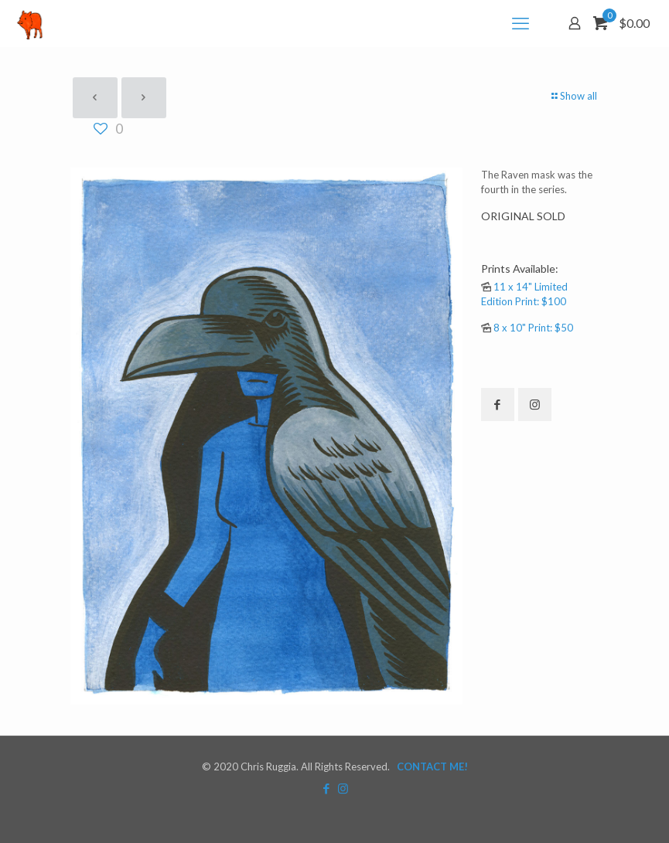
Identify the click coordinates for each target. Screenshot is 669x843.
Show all (573, 96)
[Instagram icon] (343, 788)
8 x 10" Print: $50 (533, 327)
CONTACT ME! (432, 766)
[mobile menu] (520, 23)
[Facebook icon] (327, 788)
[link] (266, 436)
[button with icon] (497, 404)
